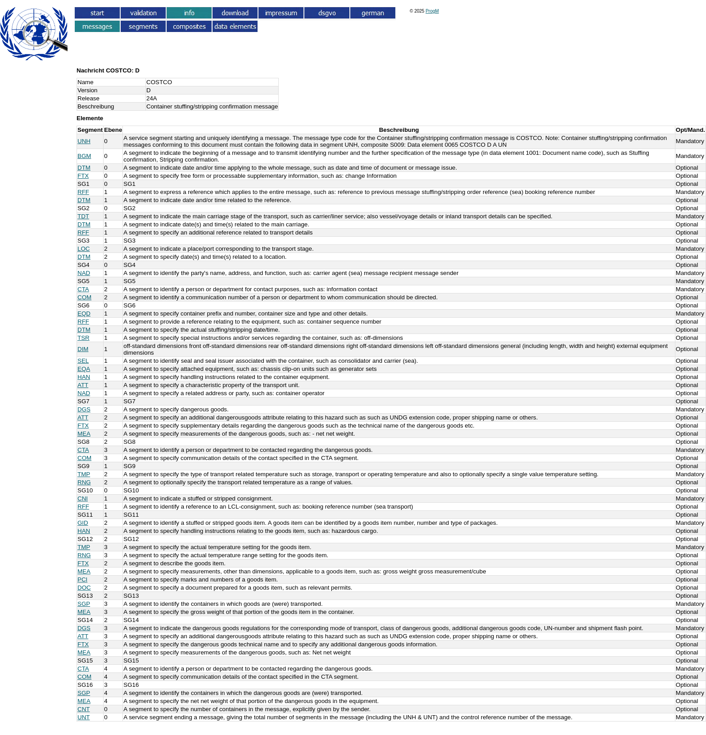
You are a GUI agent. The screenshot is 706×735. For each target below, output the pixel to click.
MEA (84, 433)
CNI (82, 498)
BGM (84, 156)
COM (84, 297)
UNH (84, 141)
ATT (82, 385)
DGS (84, 409)
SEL (83, 360)
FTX (83, 175)
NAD (83, 273)
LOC (83, 248)
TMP (83, 474)
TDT (83, 216)
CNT (83, 709)
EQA (83, 368)
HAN (83, 377)
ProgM (432, 11)
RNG (84, 482)
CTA (83, 289)
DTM (84, 167)
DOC (84, 587)
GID (82, 522)
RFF (83, 192)
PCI (82, 579)
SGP (83, 603)
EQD (84, 313)
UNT (83, 717)
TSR (83, 337)
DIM (82, 349)
